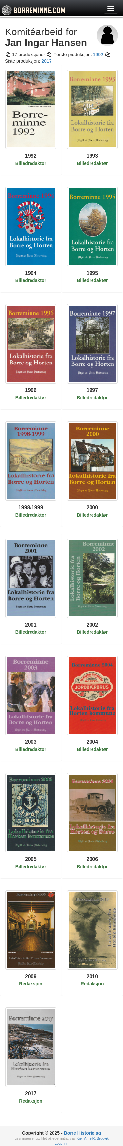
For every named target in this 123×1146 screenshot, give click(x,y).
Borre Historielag (82, 1132)
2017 (46, 61)
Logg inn (61, 1143)
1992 (98, 54)
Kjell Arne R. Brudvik (93, 1138)
